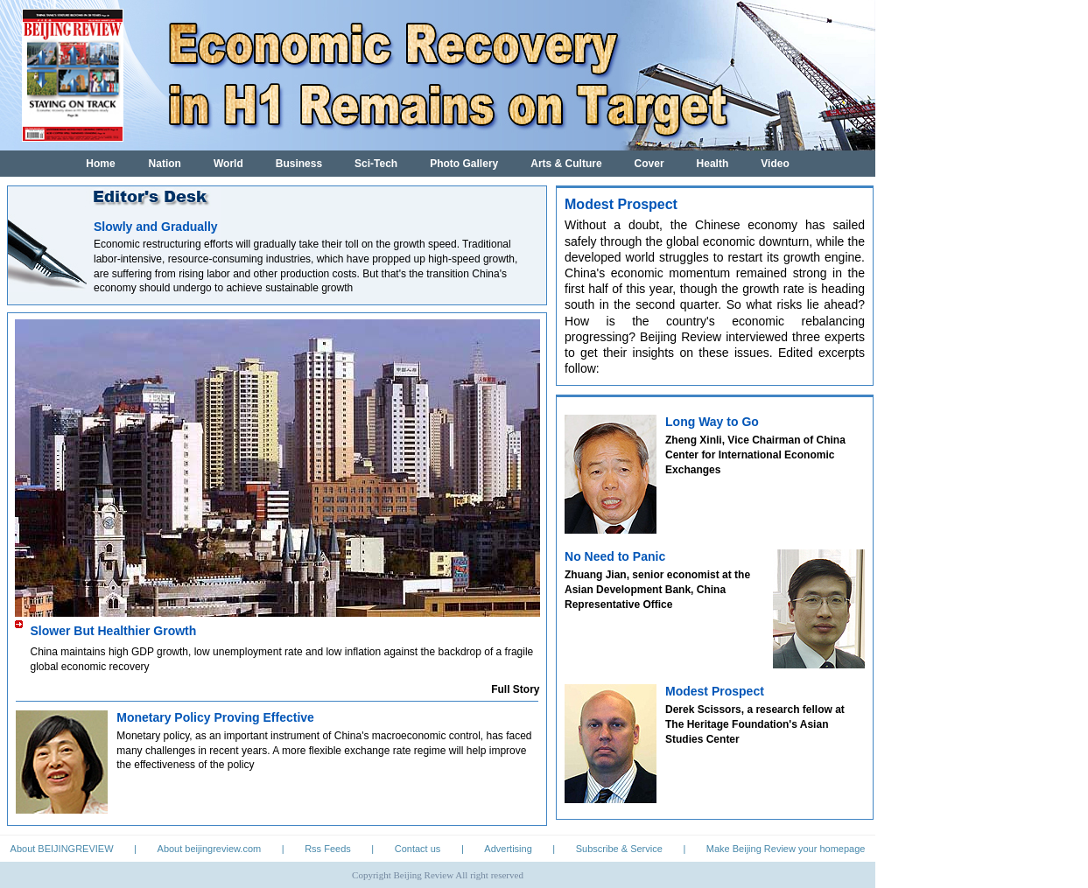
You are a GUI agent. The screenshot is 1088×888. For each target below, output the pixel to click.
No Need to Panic (615, 556)
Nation (165, 163)
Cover (649, 163)
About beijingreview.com (210, 848)
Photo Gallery (464, 163)
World (228, 163)
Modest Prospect (714, 691)
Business (299, 163)
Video (775, 163)
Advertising (507, 848)
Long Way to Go (712, 422)
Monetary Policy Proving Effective (215, 717)
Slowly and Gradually (156, 227)
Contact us (418, 848)
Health (713, 163)
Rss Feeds (328, 848)
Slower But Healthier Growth (114, 631)
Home (100, 163)
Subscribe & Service (619, 848)
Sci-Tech (375, 163)
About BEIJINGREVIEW (62, 848)
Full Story (515, 689)
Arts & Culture (565, 163)
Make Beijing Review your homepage (786, 848)
